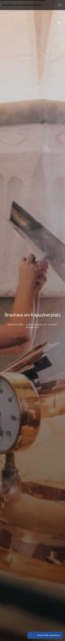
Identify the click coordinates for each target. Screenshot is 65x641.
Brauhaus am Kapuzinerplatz (21, 5)
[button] (60, 5)
